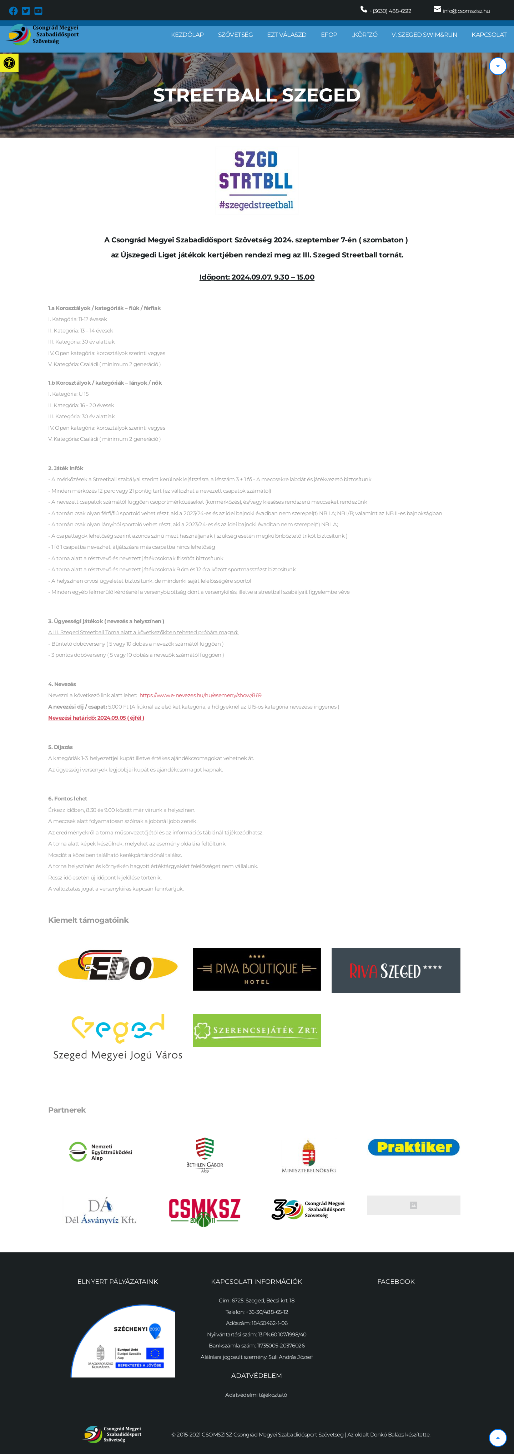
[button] (9, 63)
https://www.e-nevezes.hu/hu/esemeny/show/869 (202, 695)
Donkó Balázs (387, 1434)
